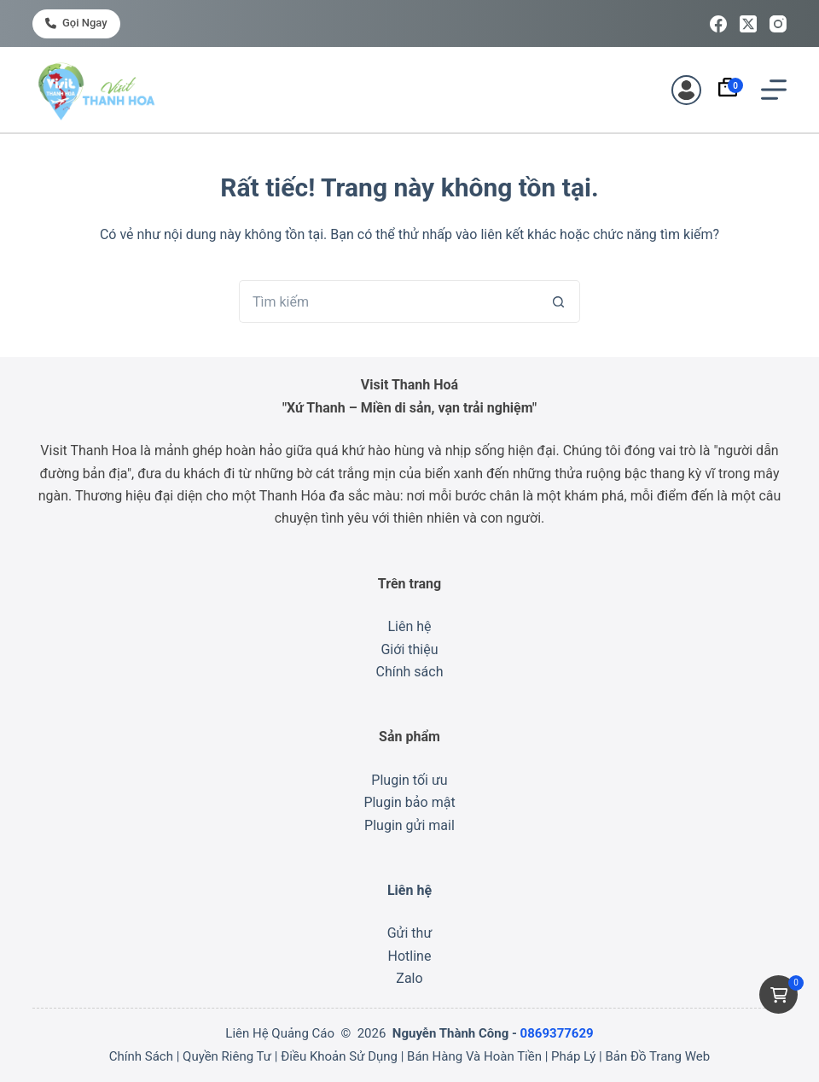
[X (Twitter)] (748, 23)
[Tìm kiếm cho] (388, 301)
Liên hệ (409, 626)
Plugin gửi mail (409, 825)
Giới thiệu (409, 649)
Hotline (410, 956)
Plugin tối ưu (409, 780)
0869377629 (557, 1033)
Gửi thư (410, 933)
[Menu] (774, 89)
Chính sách (410, 672)
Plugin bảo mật (409, 802)
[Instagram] (778, 23)
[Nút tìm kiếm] (558, 301)
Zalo (409, 978)
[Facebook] (718, 23)
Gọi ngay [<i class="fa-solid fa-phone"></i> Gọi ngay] (76, 22)
